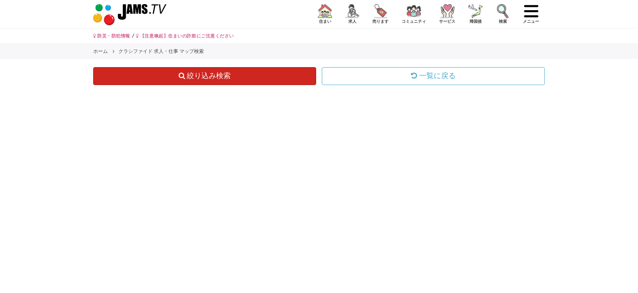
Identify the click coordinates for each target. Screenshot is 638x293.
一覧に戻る (433, 76)
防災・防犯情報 (111, 36)
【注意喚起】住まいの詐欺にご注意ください (185, 36)
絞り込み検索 (205, 76)
